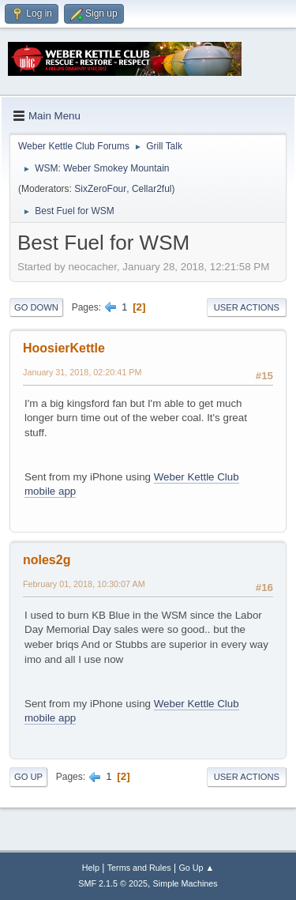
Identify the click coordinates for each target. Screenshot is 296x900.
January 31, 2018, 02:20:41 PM (82, 372)
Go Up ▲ (196, 867)
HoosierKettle (64, 348)
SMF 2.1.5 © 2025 (113, 883)
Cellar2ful (152, 188)
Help (90, 867)
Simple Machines (185, 883)
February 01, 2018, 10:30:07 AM (84, 584)
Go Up (28, 776)
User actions (246, 307)
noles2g (46, 560)
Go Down (36, 307)
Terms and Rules (139, 867)
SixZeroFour (100, 188)
